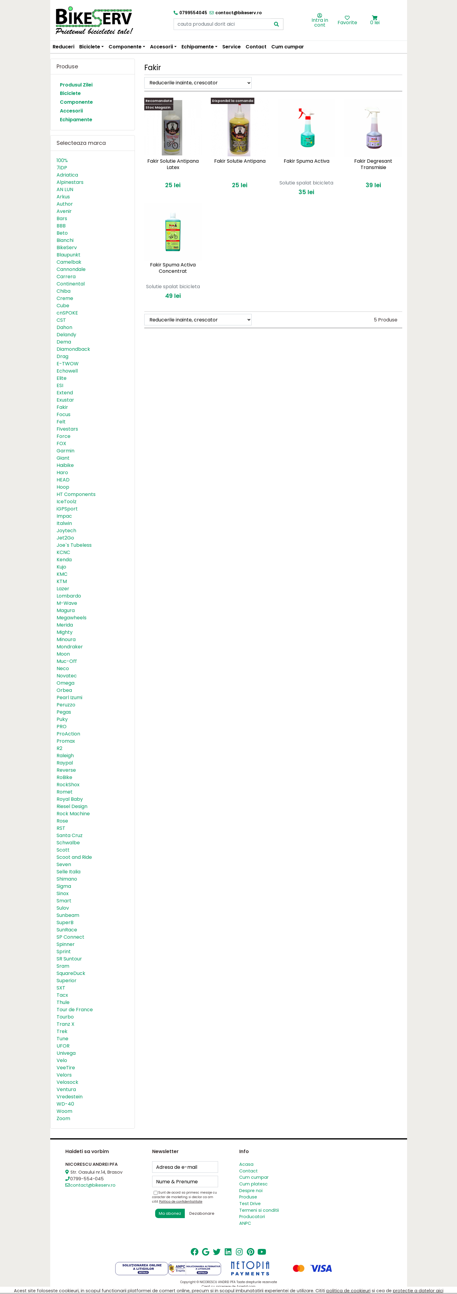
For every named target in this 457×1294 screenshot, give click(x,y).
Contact (256, 46)
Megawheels (72, 617)
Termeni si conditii (259, 1210)
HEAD (63, 479)
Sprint (64, 951)
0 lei (375, 22)
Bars (62, 218)
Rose (62, 820)
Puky (62, 719)
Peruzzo (66, 704)
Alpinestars (70, 182)
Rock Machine (73, 813)
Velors (64, 1074)
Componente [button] (125, 46)
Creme (65, 298)
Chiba (63, 291)
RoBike (64, 777)
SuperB (65, 922)
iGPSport (67, 508)
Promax (66, 741)
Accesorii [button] (161, 46)
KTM (62, 581)
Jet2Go (65, 537)
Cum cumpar (287, 46)
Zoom (63, 1118)
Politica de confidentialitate (180, 1201)
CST (61, 320)
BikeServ (67, 247)
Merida (65, 624)
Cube (63, 305)
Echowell (67, 370)
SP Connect (70, 937)
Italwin (64, 523)
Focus (63, 414)
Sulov (63, 907)
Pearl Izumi (69, 697)
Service (231, 46)
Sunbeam (68, 915)
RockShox (68, 784)
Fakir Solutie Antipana (240, 161)
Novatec (67, 675)
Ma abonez (170, 1213)
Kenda (64, 559)
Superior (67, 980)
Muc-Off (67, 661)
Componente (76, 102)
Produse (248, 1197)
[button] (375, 18)
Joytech (66, 530)
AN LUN (65, 189)
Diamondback (73, 349)
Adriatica (67, 174)
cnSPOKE (67, 312)
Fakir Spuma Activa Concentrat (173, 268)
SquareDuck (71, 973)
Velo (62, 1060)
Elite (62, 378)
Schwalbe (68, 842)
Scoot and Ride (74, 857)
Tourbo (65, 1016)
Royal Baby (70, 799)
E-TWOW (68, 363)
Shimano (67, 878)
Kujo (61, 566)
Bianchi (65, 240)
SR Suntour (69, 958)
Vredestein (70, 1096)
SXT (61, 987)
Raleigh (65, 755)
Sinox (63, 893)
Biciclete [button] (89, 46)
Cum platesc (253, 1184)
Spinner (66, 944)
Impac (64, 516)
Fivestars (67, 428)
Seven (64, 864)
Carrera (66, 276)
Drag (62, 356)
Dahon (64, 327)
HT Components (76, 494)
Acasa (246, 1164)
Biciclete (70, 93)
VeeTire (66, 1067)
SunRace (67, 929)
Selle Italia (68, 871)
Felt (61, 421)
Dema (64, 341)
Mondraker (70, 646)
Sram (63, 966)
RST (61, 828)
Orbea (64, 690)
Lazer (63, 588)
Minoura (66, 639)
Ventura (66, 1089)
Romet (65, 791)
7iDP (62, 167)
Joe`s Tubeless (74, 545)
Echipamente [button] (197, 46)
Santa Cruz (70, 835)
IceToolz (67, 501)
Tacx (62, 995)
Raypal (65, 762)
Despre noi (251, 1191)
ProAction (68, 733)
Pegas (64, 712)
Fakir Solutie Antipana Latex (173, 164)
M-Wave (67, 603)
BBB (61, 225)
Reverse (66, 770)
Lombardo (69, 595)
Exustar (65, 399)
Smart (64, 900)
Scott (63, 849)
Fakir (62, 407)
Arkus (63, 196)
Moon (63, 653)
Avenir (64, 211)
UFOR (63, 1045)
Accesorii (71, 110)
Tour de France (75, 1009)
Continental (71, 283)
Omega (65, 683)
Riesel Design (72, 806)
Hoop (63, 487)
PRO (62, 726)
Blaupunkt (68, 254)
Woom (64, 1111)
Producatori (252, 1217)
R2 (59, 748)
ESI (60, 385)
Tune (62, 1038)
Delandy (66, 334)
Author (65, 203)
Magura (66, 610)
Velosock (67, 1082)
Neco (63, 668)
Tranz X (65, 1024)
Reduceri (63, 46)
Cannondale (71, 269)
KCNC (63, 552)
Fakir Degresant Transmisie (373, 164)
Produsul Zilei (76, 84)
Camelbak (69, 262)
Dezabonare (201, 1213)
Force (63, 436)
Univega (66, 1053)
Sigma (64, 886)
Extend (65, 392)
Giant (63, 458)
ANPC (245, 1223)
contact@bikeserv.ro (93, 1185)
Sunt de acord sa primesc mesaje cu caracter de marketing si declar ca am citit (184, 1197)
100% (62, 160)
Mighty (65, 632)
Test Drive (250, 1204)
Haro (62, 472)
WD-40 (65, 1103)
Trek (62, 1031)
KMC (62, 574)
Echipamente (76, 119)
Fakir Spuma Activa (306, 161)
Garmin (65, 450)
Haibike (65, 465)
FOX (61, 443)
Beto (62, 233)
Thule (63, 1002)
